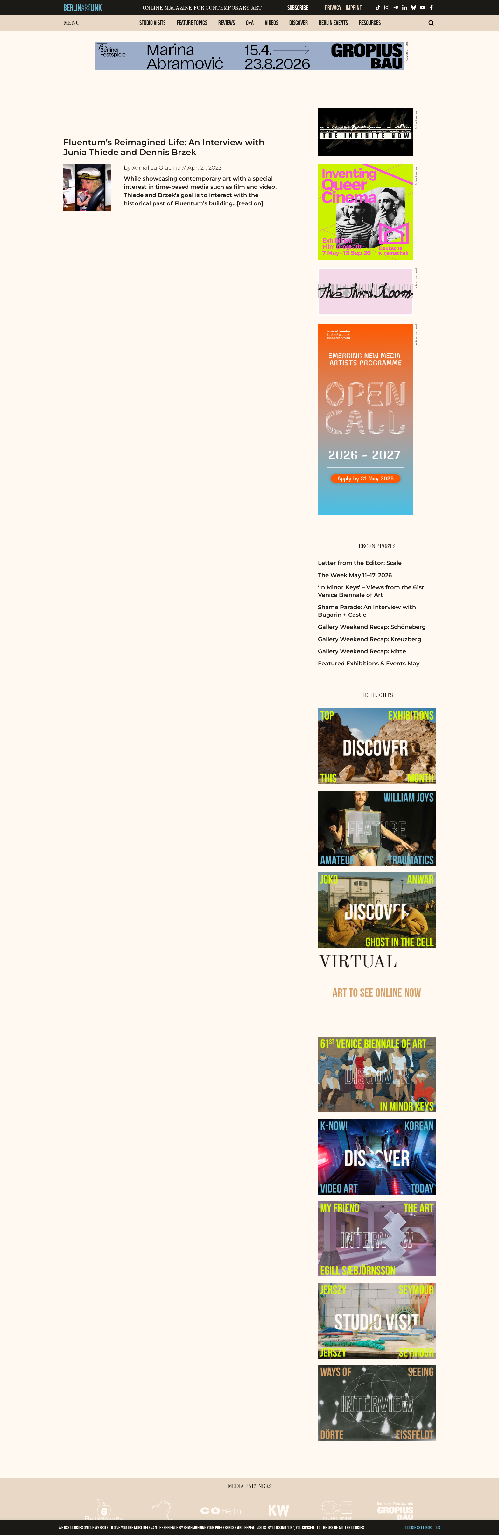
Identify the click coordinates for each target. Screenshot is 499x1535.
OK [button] (438, 1527)
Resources (370, 22)
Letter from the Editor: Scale (360, 562)
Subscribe (297, 7)
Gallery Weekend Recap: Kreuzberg (369, 639)
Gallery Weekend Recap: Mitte (362, 651)
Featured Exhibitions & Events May (368, 663)
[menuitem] (152, 26)
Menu (71, 23)
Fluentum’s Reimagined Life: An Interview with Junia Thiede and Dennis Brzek (163, 147)
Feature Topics (192, 22)
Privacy (333, 7)
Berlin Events (333, 22)
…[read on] (248, 203)
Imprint (354, 7)
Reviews (226, 22)
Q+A (250, 22)
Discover (298, 22)
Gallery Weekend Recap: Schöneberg (372, 626)
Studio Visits (152, 22)
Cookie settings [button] (418, 1527)
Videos (271, 22)
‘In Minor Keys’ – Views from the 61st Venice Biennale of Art (371, 591)
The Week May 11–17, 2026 (355, 575)
